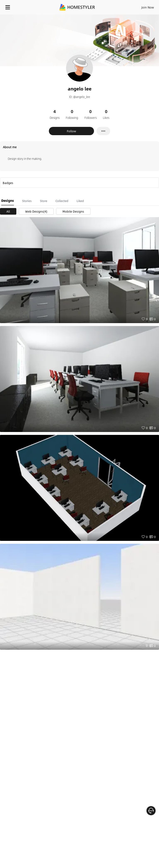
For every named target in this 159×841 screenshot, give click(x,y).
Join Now (147, 7)
